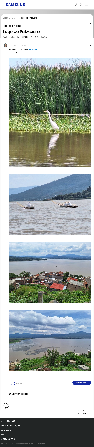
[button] (86, 45)
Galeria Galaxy (33, 49)
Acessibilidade (8, 421)
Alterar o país (8, 439)
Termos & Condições (10, 426)
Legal (3, 435)
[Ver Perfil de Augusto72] (13, 45)
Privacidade (6, 430)
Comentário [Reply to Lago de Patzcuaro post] (81, 383)
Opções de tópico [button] (86, 24)
